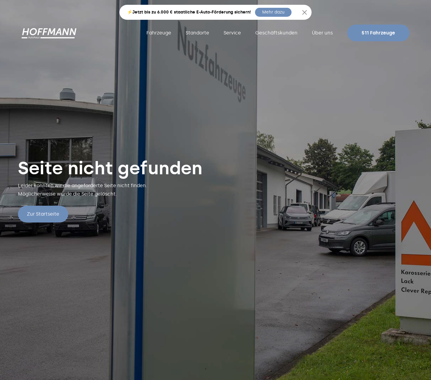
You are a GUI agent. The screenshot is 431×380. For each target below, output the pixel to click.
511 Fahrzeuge (378, 33)
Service (232, 33)
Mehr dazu (273, 12)
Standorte (197, 33)
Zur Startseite (43, 214)
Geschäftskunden (276, 33)
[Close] (304, 12)
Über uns (322, 33)
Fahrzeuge (158, 33)
